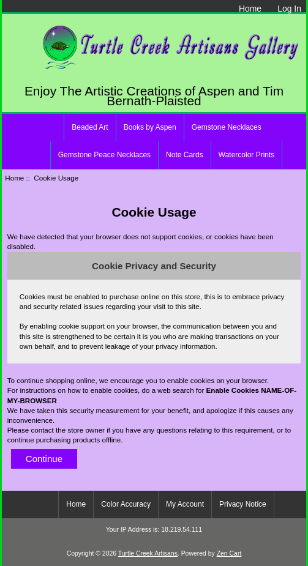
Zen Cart (229, 553)
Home (250, 8)
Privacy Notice (242, 504)
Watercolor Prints (247, 155)
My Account (185, 504)
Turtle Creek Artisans (148, 553)
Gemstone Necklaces (226, 127)
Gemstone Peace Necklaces (104, 155)
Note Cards (184, 155)
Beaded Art (90, 127)
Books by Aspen (150, 127)
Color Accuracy (126, 504)
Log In (289, 8)
